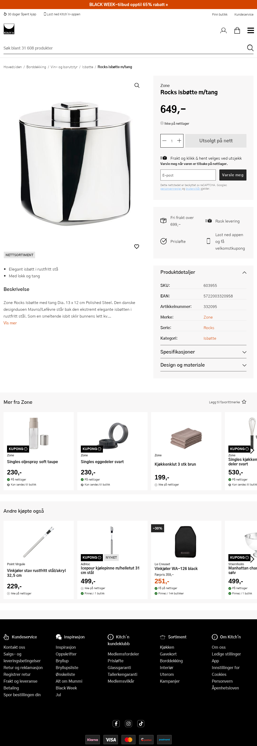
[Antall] (172, 140)
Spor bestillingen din (22, 694)
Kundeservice (243, 14)
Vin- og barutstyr (64, 66)
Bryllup (62, 661)
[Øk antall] (179, 140)
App (215, 661)
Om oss (219, 647)
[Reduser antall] (164, 140)
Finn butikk (219, 14)
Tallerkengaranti (122, 674)
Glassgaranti (119, 667)
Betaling (11, 688)
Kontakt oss (14, 647)
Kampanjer (170, 681)
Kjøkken (167, 647)
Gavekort (168, 654)
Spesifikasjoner (177, 351)
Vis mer (10, 323)
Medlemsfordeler (123, 654)
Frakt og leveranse (20, 681)
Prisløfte (178, 241)
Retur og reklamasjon (23, 667)
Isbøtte (87, 66)
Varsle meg (232, 175)
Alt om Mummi (69, 681)
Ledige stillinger (226, 654)
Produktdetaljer (177, 272)
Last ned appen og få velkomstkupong (230, 241)
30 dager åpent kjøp (20, 14)
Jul (58, 694)
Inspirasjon (66, 647)
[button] (136, 246)
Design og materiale (182, 364)
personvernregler (171, 188)
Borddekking (36, 66)
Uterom (167, 674)
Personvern (222, 681)
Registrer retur (17, 674)
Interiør (166, 667)
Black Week (66, 688)
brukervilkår (193, 188)
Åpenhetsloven (225, 688)
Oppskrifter (66, 654)
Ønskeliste (65, 674)
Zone (165, 85)
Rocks (209, 327)
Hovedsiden (13, 66)
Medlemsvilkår (121, 681)
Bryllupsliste (67, 667)
